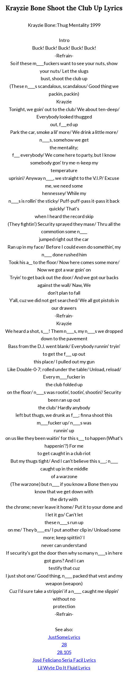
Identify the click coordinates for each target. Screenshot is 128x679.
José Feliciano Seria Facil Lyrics (64, 660)
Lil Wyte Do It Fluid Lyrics (64, 667)
